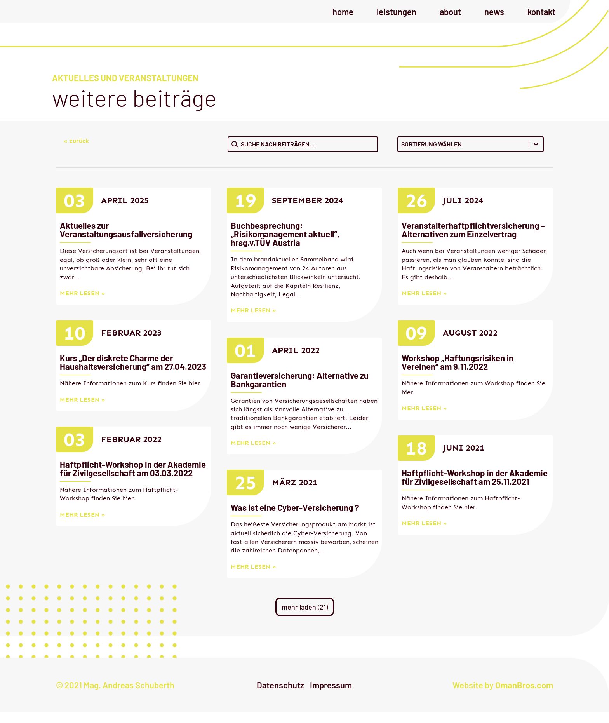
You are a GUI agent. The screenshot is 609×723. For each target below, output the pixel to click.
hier (194, 394)
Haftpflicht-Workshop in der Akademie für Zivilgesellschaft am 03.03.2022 (133, 479)
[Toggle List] (536, 155)
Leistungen (396, 17)
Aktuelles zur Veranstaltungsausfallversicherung (126, 240)
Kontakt (541, 17)
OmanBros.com (524, 696)
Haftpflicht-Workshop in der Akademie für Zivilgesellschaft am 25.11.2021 (475, 488)
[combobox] (463, 155)
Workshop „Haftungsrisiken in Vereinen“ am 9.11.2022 (457, 373)
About (450, 17)
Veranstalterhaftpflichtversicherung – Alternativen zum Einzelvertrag (473, 240)
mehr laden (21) (305, 617)
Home (342, 17)
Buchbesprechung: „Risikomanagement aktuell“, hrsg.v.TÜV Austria (285, 244)
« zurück (76, 151)
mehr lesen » (82, 304)
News (494, 17)
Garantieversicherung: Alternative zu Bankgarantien (300, 390)
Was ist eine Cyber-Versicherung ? (295, 518)
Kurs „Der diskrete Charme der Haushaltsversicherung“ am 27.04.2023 (133, 373)
